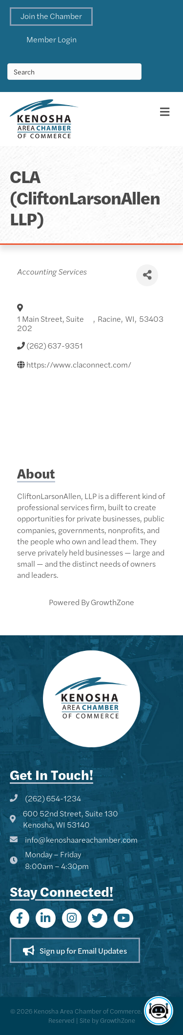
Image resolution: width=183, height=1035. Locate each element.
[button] (51, 16)
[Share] (147, 275)
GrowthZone (112, 602)
